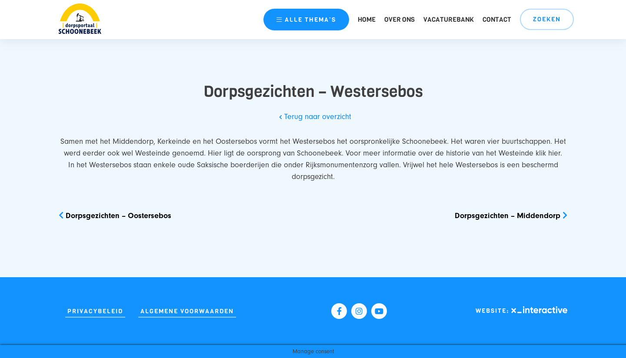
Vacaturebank (448, 19)
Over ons (399, 19)
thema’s (306, 20)
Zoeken (547, 19)
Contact (497, 19)
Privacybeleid (95, 311)
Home (367, 19)
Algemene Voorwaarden (187, 311)
